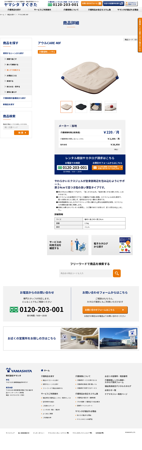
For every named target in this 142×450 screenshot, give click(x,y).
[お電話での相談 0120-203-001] (72, 167)
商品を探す (11, 14)
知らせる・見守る (13, 86)
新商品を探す (8, 104)
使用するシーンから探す (13, 53)
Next (117, 78)
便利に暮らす (12, 92)
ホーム (2, 14)
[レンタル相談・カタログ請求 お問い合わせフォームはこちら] (107, 167)
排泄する (10, 81)
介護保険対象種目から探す (14, 98)
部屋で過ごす (12, 59)
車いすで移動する (13, 70)
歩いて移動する (12, 64)
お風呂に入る (12, 75)
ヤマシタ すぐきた (20, 4)
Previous (62, 78)
